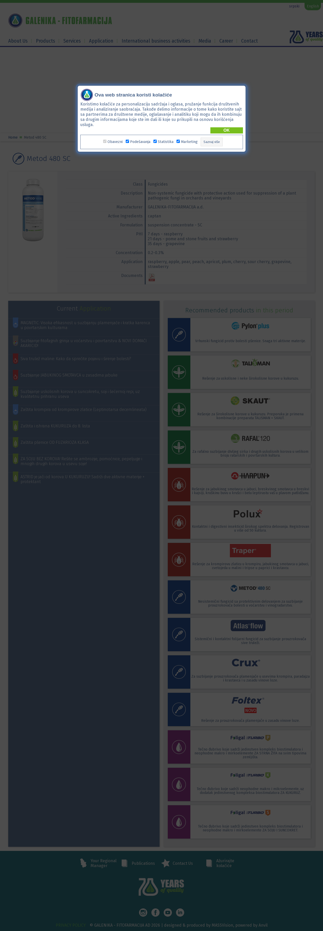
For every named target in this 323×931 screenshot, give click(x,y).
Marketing (189, 142)
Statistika (165, 142)
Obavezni (115, 142)
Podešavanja (140, 142)
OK (226, 130)
